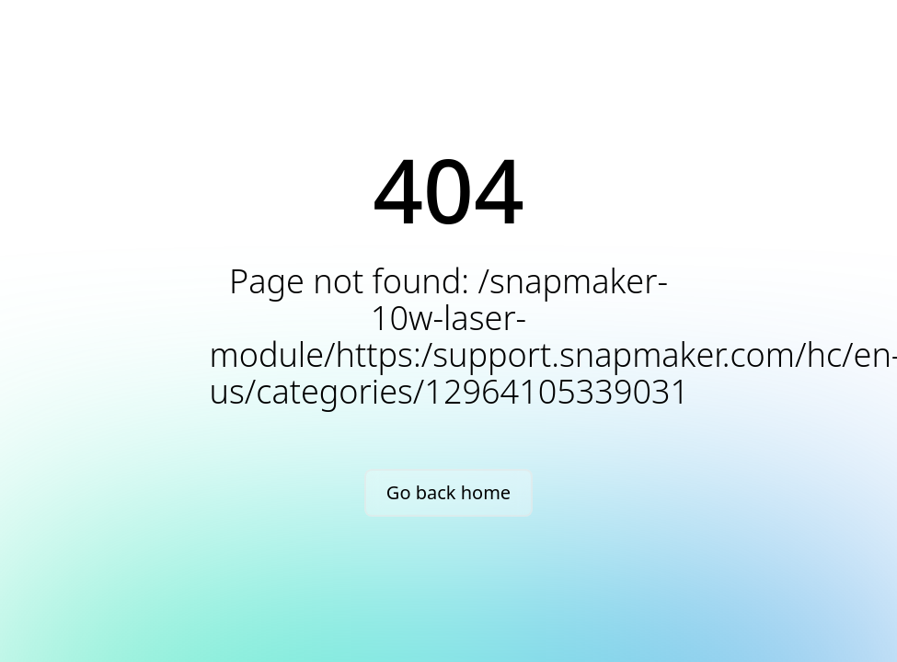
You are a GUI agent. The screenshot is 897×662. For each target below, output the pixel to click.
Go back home (448, 492)
